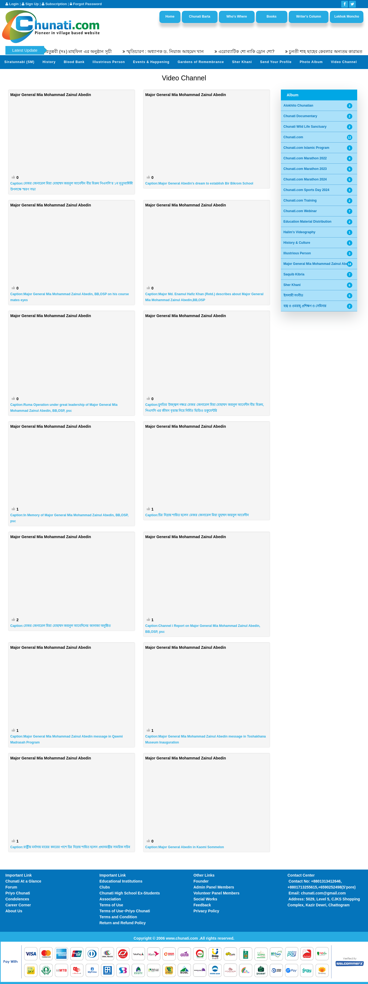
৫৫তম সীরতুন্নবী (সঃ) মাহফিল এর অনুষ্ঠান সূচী (77, 51)
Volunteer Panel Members (216, 893)
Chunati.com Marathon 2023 (305, 169)
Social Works (205, 899)
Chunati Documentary (300, 116)
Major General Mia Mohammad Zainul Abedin (318, 264)
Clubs (105, 887)
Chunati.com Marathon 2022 (305, 158)
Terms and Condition (118, 917)
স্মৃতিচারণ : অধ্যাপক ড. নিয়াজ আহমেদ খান (172, 51)
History (48, 62)
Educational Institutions (121, 881)
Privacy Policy (206, 911)
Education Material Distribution (307, 221)
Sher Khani (242, 62)
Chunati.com (293, 137)
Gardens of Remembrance (201, 62)
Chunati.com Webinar (300, 211)
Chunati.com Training (300, 200)
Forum (11, 887)
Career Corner (18, 905)
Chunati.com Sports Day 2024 (306, 190)
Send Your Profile (276, 62)
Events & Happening (151, 62)
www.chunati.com (182, 938)
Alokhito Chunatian (298, 105)
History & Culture (297, 243)
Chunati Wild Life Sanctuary (305, 127)
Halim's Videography (300, 232)
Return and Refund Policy (123, 923)
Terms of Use (111, 905)
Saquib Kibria (294, 274)
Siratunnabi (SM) (19, 62)
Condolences (17, 899)
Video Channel (344, 62)
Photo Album (311, 62)
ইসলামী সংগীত (293, 295)
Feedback (202, 905)
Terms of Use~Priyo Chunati (125, 911)
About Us (13, 911)
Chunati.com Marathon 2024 (305, 179)
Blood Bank (74, 62)
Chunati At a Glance (23, 881)
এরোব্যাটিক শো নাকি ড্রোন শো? (253, 51)
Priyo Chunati (17, 893)
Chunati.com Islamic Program (306, 148)
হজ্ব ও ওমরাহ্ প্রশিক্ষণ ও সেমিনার (305, 306)
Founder (201, 881)
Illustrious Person (109, 62)
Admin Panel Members (213, 887)
